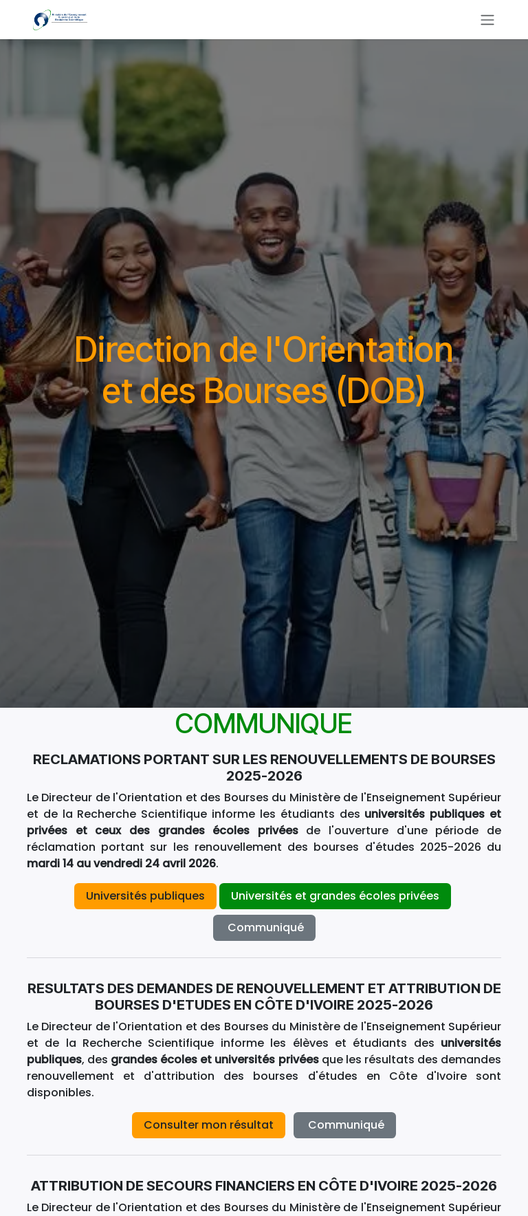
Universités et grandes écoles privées (335, 896)
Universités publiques (145, 896)
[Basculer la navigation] (487, 20)
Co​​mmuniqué (264, 927)
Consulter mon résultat (209, 1125)
